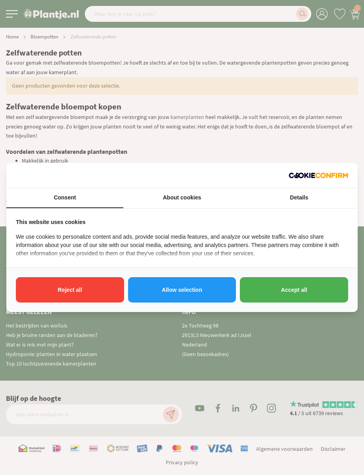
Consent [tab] (65, 197)
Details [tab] (299, 197)
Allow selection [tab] (182, 290)
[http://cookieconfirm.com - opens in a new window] (318, 175)
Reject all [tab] (70, 290)
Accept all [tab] (294, 290)
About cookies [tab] (182, 197)
